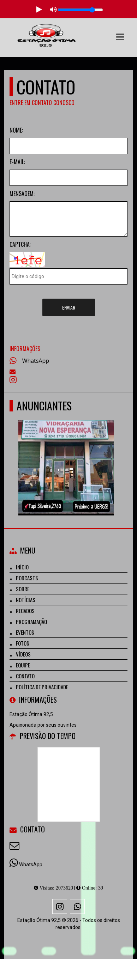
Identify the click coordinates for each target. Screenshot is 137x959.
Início (22, 567)
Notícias (25, 600)
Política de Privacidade (42, 687)
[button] (120, 37)
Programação (31, 621)
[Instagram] (59, 906)
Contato (25, 676)
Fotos (22, 643)
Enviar (68, 307)
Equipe (23, 665)
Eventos (25, 632)
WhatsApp (35, 361)
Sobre (22, 589)
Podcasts (27, 578)
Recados (25, 611)
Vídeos (23, 654)
